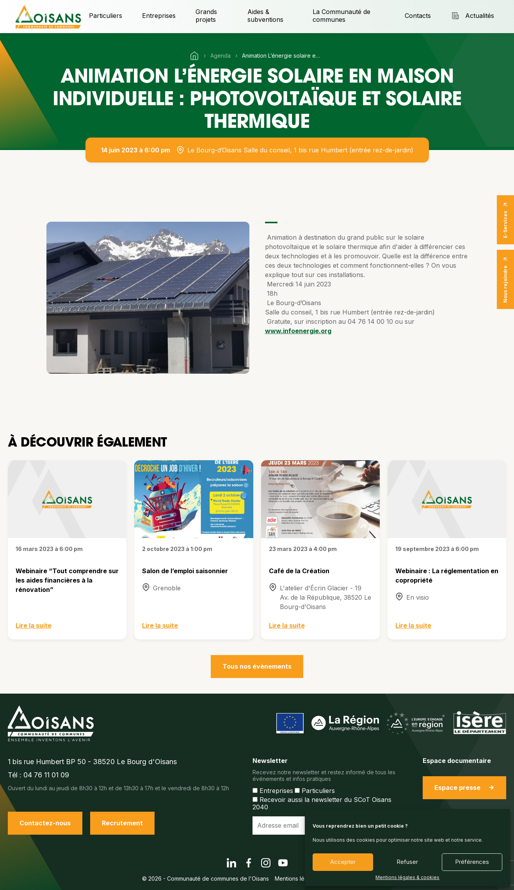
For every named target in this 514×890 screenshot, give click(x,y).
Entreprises (159, 15)
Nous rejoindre (505, 279)
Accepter (343, 861)
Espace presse (464, 787)
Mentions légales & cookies (407, 877)
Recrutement (122, 823)
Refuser (407, 861)
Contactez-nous (45, 823)
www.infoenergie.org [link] (298, 331)
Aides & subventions (265, 15)
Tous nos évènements (257, 666)
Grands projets (206, 15)
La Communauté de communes (341, 15)
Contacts (418, 15)
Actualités (472, 16)
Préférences (472, 861)
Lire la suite (34, 625)
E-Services (505, 219)
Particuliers (105, 15)
